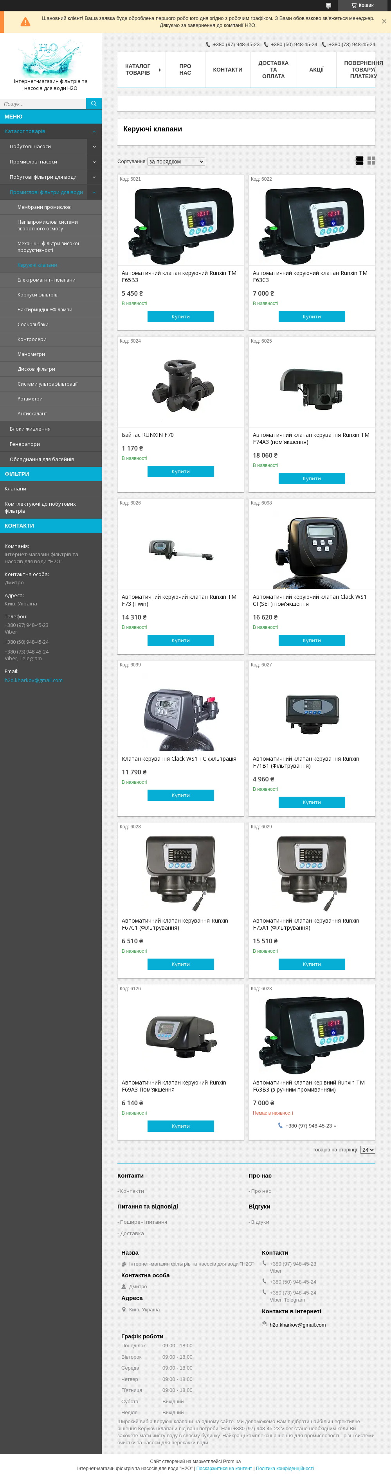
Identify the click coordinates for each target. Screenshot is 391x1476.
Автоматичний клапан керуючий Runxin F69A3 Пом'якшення (174, 1086)
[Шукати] (94, 104)
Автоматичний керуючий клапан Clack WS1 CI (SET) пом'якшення (310, 600)
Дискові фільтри (36, 369)
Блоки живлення (30, 428)
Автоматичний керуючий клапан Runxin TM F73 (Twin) (179, 600)
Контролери (32, 339)
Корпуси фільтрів (37, 294)
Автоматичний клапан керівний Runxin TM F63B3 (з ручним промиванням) (309, 1086)
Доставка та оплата (273, 69)
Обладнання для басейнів (42, 459)
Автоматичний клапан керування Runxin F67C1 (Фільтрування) (175, 924)
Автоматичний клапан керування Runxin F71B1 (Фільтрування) (306, 762)
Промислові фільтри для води (46, 192)
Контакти (228, 69)
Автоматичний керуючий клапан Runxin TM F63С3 (310, 276)
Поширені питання (143, 1221)
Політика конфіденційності (285, 1468)
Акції (316, 69)
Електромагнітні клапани (47, 280)
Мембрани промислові (45, 207)
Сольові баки (33, 324)
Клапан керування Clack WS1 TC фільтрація (179, 758)
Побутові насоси (30, 146)
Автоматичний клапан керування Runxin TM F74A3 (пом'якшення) (311, 438)
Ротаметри (30, 398)
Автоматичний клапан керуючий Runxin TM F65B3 (179, 276)
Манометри (31, 354)
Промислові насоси (33, 161)
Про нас (185, 69)
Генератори (25, 443)
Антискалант (32, 413)
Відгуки (260, 1221)
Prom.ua (232, 1461)
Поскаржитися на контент (224, 1468)
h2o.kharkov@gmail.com (34, 680)
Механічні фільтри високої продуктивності (48, 246)
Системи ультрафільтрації (47, 384)
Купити (181, 316)
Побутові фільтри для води (43, 176)
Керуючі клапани (37, 265)
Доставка (132, 1233)
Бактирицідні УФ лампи (45, 309)
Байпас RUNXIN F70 (148, 434)
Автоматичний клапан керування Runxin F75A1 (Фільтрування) (306, 924)
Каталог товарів (25, 131)
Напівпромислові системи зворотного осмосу (48, 225)
